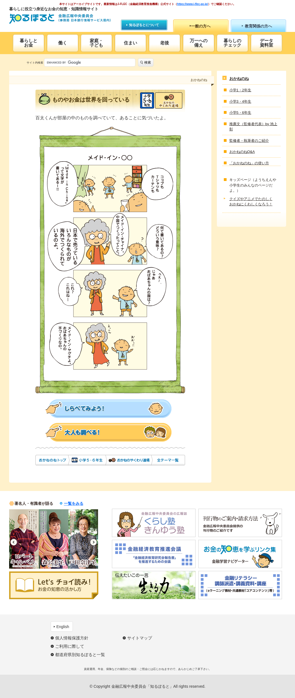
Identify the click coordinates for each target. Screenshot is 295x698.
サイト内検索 (35, 62)
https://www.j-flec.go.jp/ (192, 4)
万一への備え (198, 42)
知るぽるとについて (144, 25)
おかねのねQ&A (242, 152)
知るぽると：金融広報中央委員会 (60, 19)
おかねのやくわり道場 (168, 100)
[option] (24, 539)
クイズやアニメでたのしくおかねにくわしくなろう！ (251, 201)
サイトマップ (139, 638)
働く (62, 43)
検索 (147, 62)
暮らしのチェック (232, 42)
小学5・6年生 (147, 100)
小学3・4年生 (240, 101)
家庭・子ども (96, 42)
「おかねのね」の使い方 (249, 163)
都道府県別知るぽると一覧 (80, 654)
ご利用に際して (69, 646)
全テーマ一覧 (168, 460)
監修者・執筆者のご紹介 (249, 140)
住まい (130, 43)
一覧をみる (73, 503)
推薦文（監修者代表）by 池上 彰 (253, 127)
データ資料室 (266, 42)
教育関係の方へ (258, 26)
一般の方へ (201, 26)
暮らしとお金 (28, 42)
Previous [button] (14, 542)
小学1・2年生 (240, 90)
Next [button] (93, 542)
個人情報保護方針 (71, 638)
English (63, 626)
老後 (164, 43)
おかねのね (52, 460)
